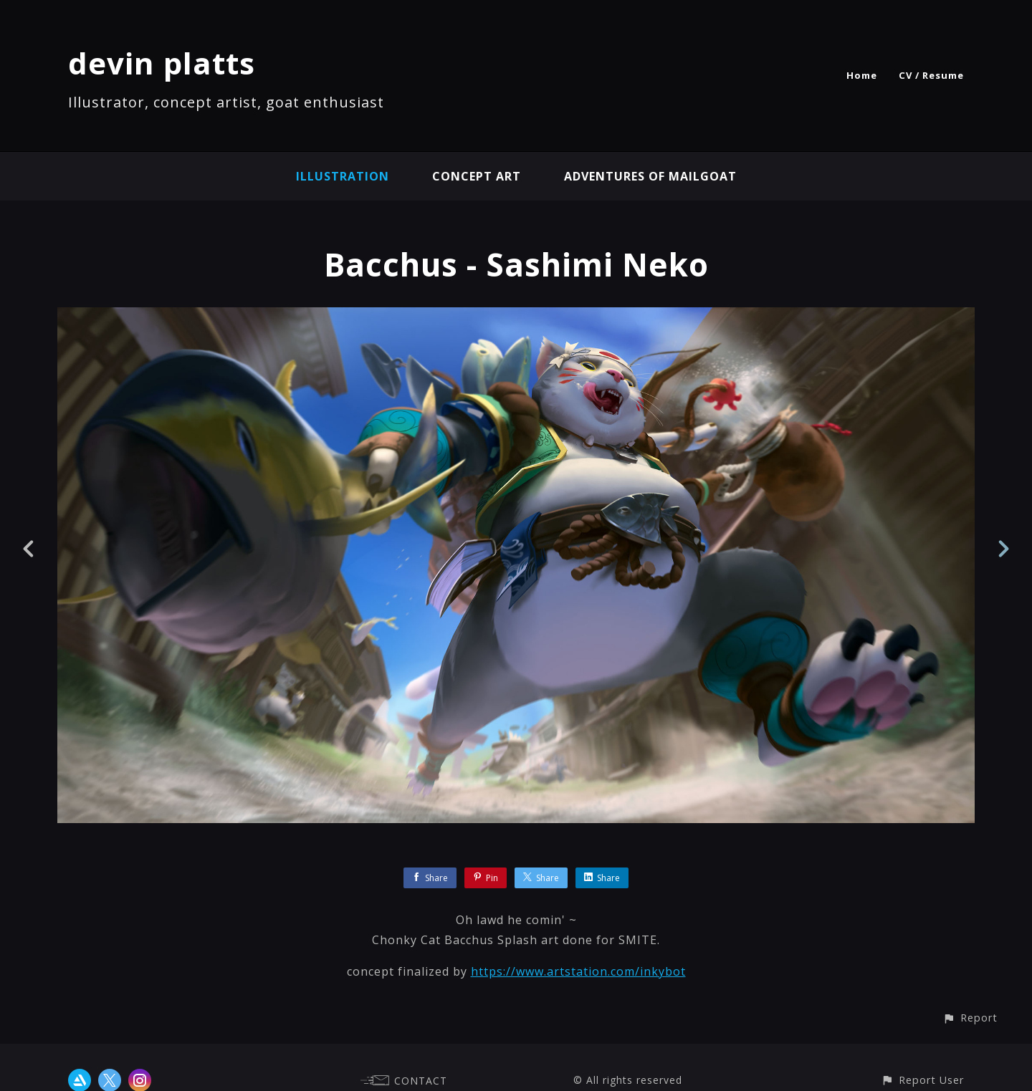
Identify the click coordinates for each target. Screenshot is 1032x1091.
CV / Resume (931, 75)
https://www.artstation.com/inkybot (578, 971)
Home (861, 75)
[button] (970, 1017)
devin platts (161, 62)
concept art (476, 176)
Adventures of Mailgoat (650, 176)
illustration (342, 176)
